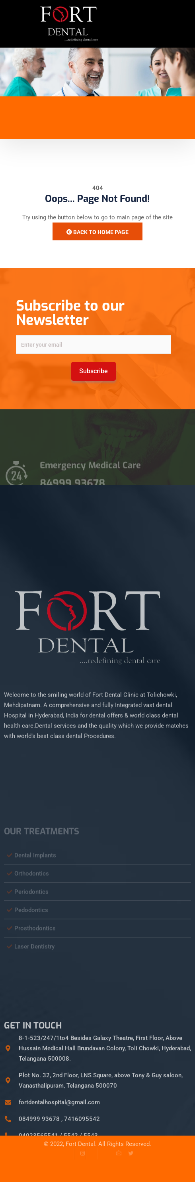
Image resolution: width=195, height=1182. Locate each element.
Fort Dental (80, 1138)
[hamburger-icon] (176, 24)
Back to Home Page (97, 232)
